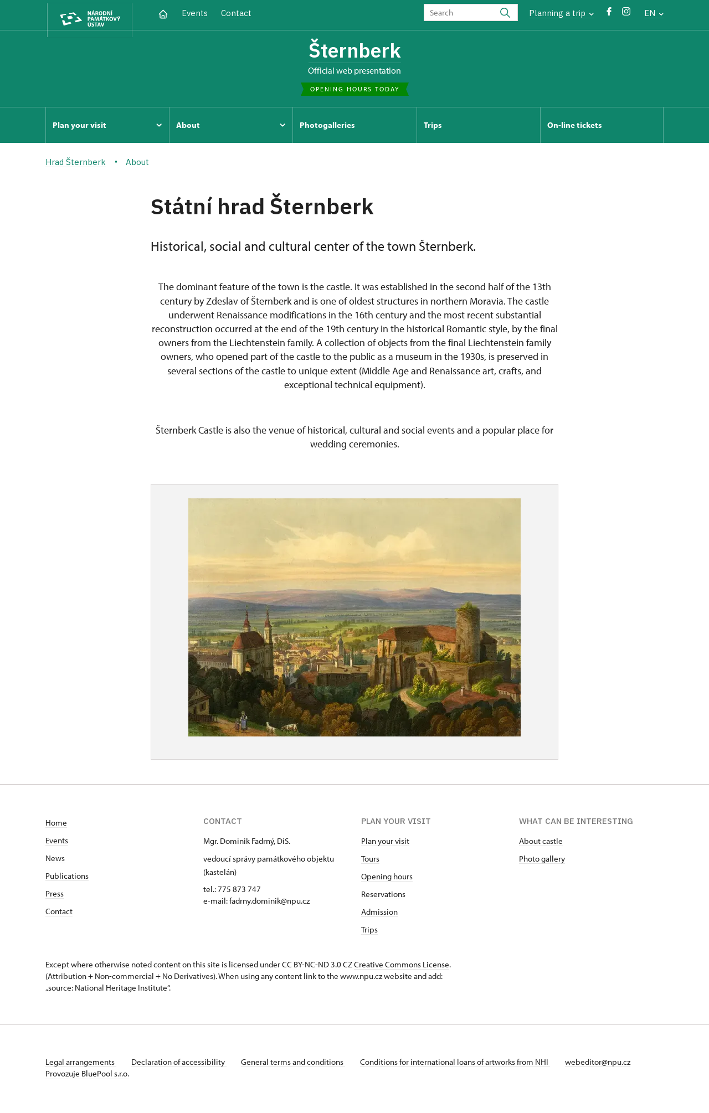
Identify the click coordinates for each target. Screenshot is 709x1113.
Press (54, 896)
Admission (379, 914)
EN (654, 13)
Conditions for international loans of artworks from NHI (464, 1064)
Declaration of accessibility (181, 1064)
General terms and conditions (299, 1064)
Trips (369, 932)
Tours (370, 861)
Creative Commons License (401, 967)
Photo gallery (542, 861)
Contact (236, 13)
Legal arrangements (80, 1064)
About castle (541, 843)
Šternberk (354, 51)
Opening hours (387, 879)
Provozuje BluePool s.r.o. (87, 1076)
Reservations (383, 897)
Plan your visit (385, 843)
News (55, 861)
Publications (67, 878)
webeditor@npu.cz (609, 1064)
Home (56, 825)
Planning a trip (561, 13)
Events (195, 13)
